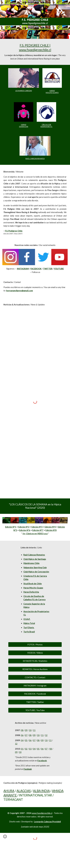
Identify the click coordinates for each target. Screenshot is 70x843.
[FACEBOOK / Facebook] (35, 694)
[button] (3, 4)
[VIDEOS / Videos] (35, 653)
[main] (35, 52)
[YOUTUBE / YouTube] (35, 710)
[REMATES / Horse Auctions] (35, 669)
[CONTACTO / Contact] (35, 677)
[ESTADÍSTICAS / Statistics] (35, 661)
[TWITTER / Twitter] (35, 702)
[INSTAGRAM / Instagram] (35, 685)
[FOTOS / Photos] (35, 644)
